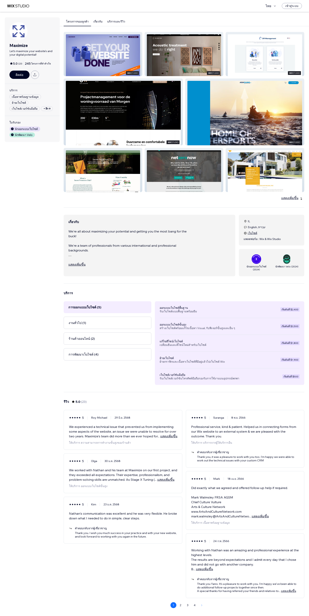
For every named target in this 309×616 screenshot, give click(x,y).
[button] (103, 54)
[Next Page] (202, 605)
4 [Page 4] (194, 605)
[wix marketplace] (18, 6)
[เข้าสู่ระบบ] (292, 6)
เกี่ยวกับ (97, 21)
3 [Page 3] (187, 605)
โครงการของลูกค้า (77, 21)
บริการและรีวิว (116, 21)
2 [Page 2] (180, 605)
